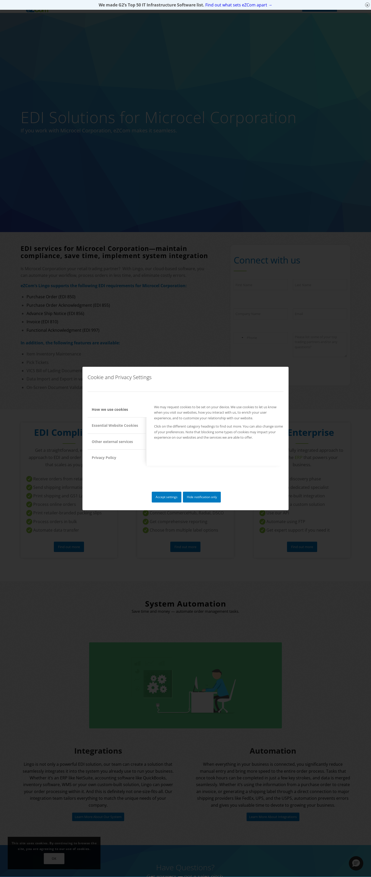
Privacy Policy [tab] (104, 457)
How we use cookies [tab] (110, 409)
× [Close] (367, 5)
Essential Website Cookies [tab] (115, 425)
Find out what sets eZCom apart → (238, 5)
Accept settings (167, 497)
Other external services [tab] (112, 441)
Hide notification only (202, 497)
